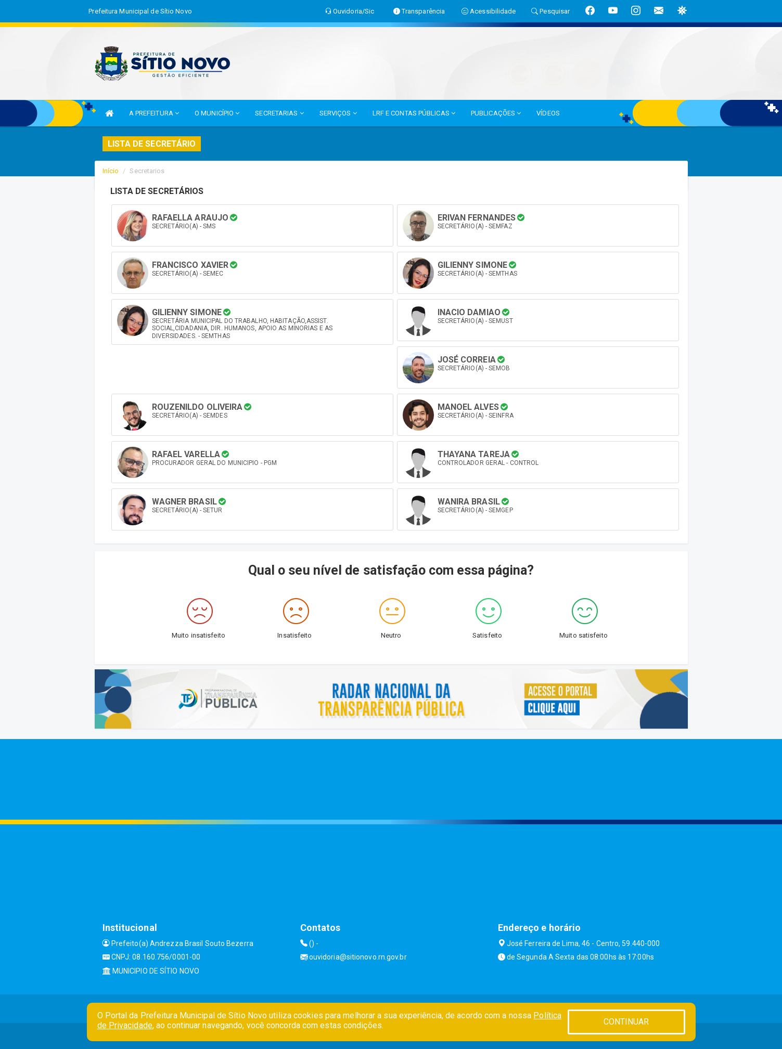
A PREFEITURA (154, 113)
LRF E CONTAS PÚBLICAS (414, 113)
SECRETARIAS (279, 113)
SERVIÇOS (338, 113)
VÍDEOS (548, 113)
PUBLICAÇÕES (496, 113)
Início (110, 171)
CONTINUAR (626, 1022)
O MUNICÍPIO (217, 113)
